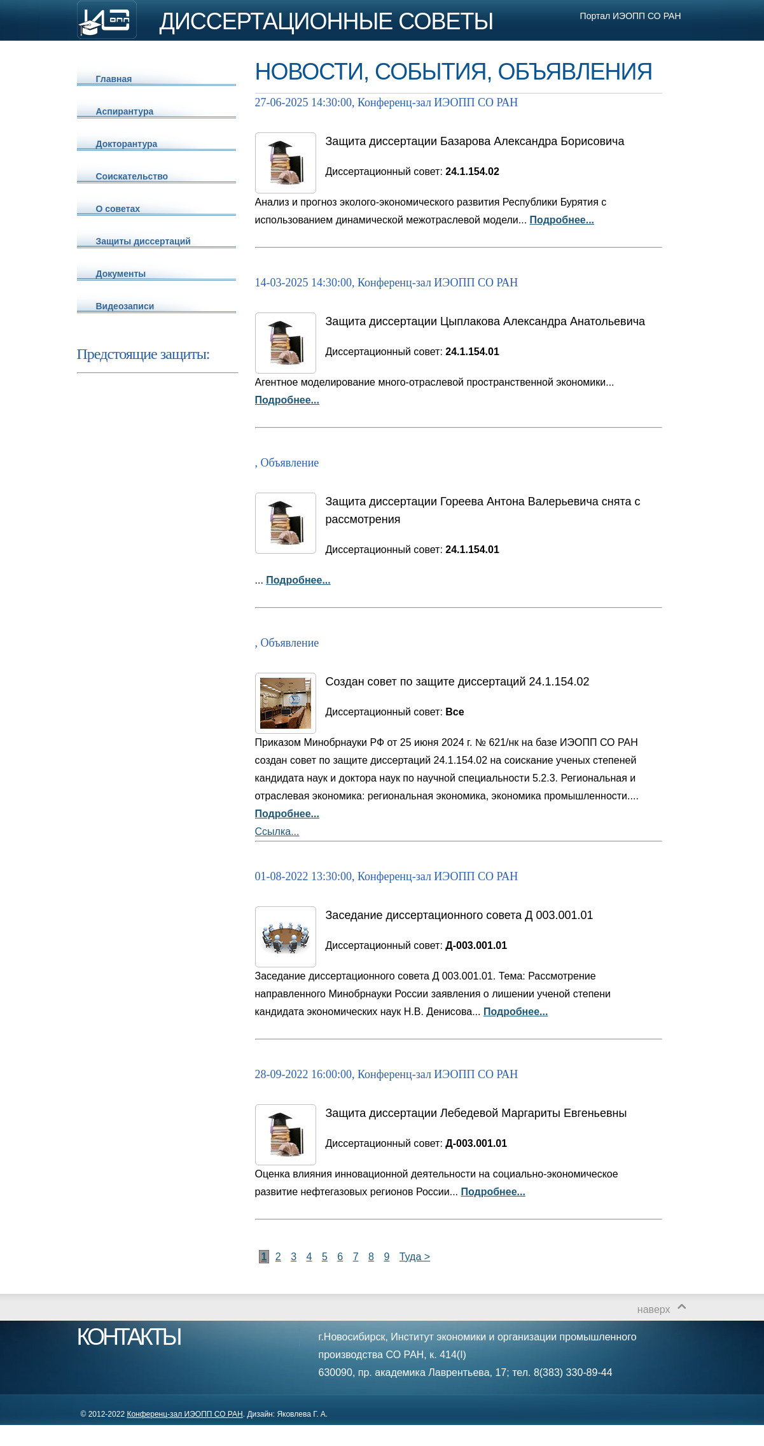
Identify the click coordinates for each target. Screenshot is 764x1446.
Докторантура (127, 144)
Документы (121, 274)
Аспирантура (125, 111)
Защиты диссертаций (143, 241)
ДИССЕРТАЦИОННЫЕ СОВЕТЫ (327, 22)
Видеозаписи (125, 306)
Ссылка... (277, 831)
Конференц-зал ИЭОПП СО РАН (184, 1414)
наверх (653, 1309)
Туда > (414, 1256)
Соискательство (132, 176)
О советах (118, 209)
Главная (114, 79)
